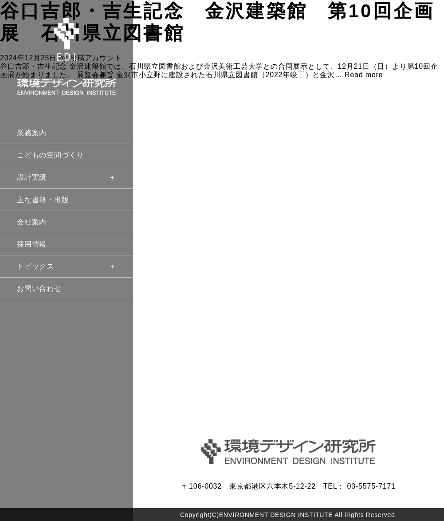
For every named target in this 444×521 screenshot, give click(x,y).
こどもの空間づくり (50, 155)
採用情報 (32, 244)
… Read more (359, 74)
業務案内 (32, 133)
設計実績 (66, 177)
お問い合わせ (39, 288)
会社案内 (32, 222)
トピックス (66, 266)
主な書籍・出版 (43, 200)
